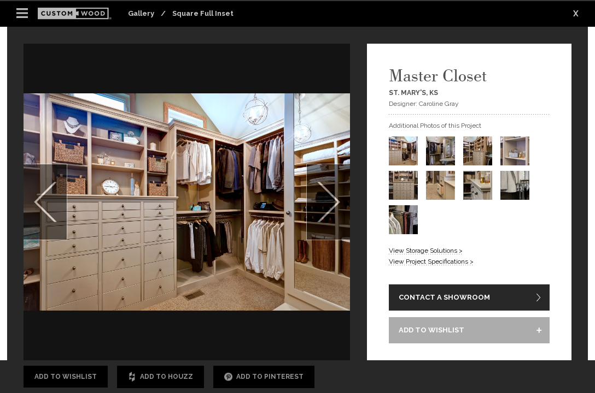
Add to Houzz (160, 377)
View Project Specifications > (431, 261)
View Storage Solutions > (426, 250)
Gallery (141, 13)
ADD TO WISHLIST (431, 330)
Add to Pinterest (264, 377)
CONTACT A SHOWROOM (444, 297)
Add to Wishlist (65, 376)
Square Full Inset (203, 13)
